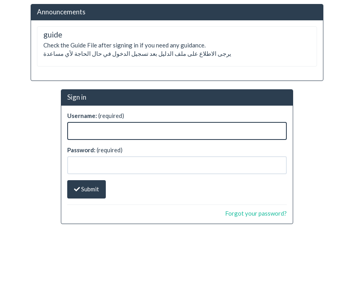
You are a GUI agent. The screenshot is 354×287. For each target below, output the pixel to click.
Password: (81, 149)
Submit (86, 189)
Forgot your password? (256, 213)
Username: (82, 115)
